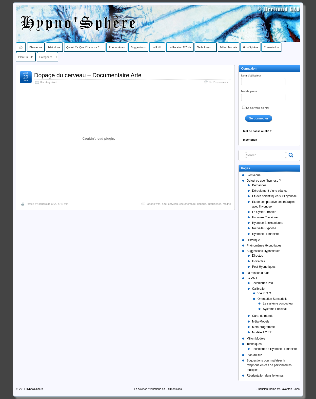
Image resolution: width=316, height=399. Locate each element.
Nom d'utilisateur (263, 79)
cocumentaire (187, 203)
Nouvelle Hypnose (264, 228)
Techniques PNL (263, 283)
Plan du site (25, 57)
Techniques (206, 48)
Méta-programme (263, 327)
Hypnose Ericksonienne (267, 223)
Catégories (48, 58)
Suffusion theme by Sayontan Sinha (278, 388)
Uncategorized (48, 82)
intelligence (214, 203)
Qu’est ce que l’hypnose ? (85, 48)
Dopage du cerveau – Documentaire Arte (87, 75)
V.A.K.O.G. (264, 293)
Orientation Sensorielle (272, 299)
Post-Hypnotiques (264, 266)
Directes (257, 255)
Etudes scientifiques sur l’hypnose (274, 196)
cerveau (173, 203)
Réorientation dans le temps (265, 375)
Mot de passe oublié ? (257, 131)
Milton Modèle (228, 47)
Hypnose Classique (264, 217)
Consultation (271, 47)
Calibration (259, 288)
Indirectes (258, 261)
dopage (201, 203)
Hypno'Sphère (34, 388)
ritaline (227, 203)
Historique (54, 47)
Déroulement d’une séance (269, 190)
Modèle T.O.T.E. (262, 332)
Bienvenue (35, 47)
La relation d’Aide (180, 47)
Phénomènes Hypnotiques (264, 245)
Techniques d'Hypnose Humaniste (274, 349)
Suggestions (138, 47)
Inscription (250, 139)
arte (164, 203)
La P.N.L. (157, 47)
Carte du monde (262, 316)
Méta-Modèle (260, 321)
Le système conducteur (278, 303)
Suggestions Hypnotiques (263, 251)
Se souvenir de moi (255, 107)
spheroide (44, 203)
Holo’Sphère (250, 47)
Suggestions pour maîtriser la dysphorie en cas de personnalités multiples (269, 365)
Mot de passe (263, 95)
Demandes (259, 185)
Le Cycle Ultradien (264, 212)
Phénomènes (117, 47)
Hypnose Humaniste (265, 234)
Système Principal (275, 309)
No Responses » (218, 82)
